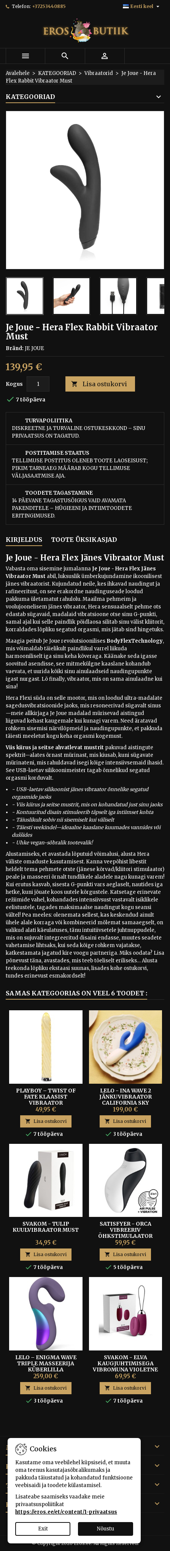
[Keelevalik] (142, 6)
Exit (43, 1529)
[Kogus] (38, 384)
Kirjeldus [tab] (24, 539)
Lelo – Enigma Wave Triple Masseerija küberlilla (45, 1363)
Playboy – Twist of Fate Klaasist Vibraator (46, 1096)
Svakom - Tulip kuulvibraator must (46, 1226)
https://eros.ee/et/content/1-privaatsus (66, 1512)
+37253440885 (49, 6)
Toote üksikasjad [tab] (84, 539)
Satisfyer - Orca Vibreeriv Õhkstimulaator (125, 1229)
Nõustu (105, 1529)
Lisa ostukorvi (99, 384)
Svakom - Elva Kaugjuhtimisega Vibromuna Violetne (125, 1363)
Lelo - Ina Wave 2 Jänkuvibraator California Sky (125, 1096)
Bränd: (15, 348)
